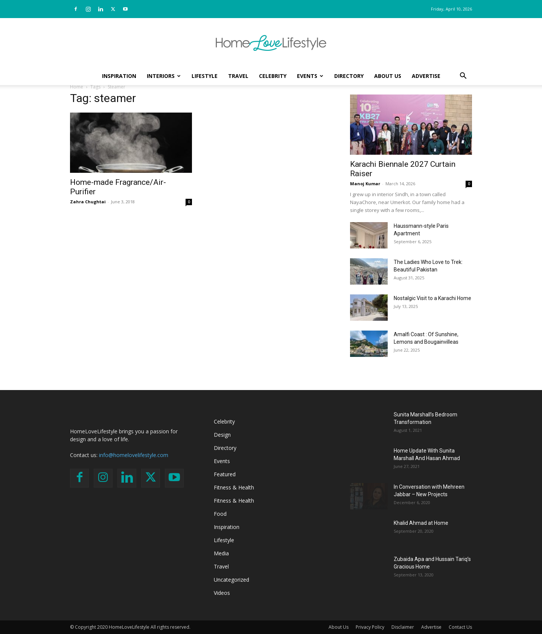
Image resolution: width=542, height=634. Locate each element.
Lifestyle (205, 75)
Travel (238, 75)
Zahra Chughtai (88, 201)
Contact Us (460, 627)
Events (310, 75)
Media (221, 553)
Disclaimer (402, 627)
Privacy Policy (370, 627)
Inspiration (119, 75)
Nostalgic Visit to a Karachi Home (432, 298)
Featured (225, 474)
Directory (349, 75)
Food (220, 513)
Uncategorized (231, 579)
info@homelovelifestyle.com (133, 455)
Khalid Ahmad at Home (421, 523)
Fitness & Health (234, 487)
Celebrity (272, 75)
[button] (463, 76)
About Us (387, 75)
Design (222, 434)
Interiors (164, 75)
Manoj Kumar (365, 183)
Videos (222, 592)
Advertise (426, 75)
